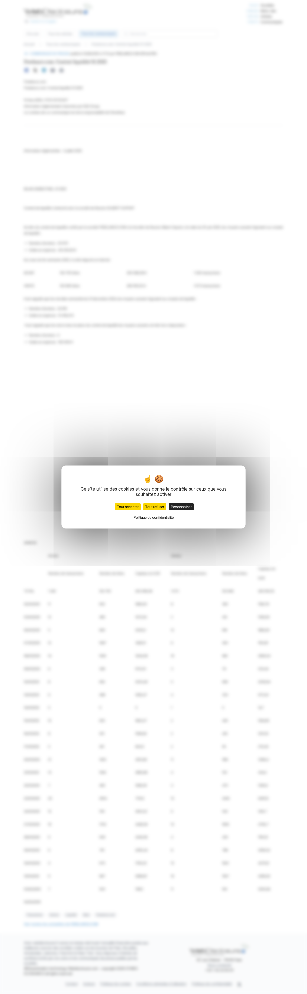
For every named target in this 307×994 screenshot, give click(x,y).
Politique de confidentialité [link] (153, 517)
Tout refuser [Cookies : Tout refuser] (154, 507)
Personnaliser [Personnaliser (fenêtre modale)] (181, 507)
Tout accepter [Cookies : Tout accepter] (128, 507)
